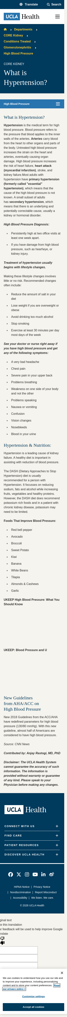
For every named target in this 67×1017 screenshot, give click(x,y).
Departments (23, 29)
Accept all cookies (33, 1007)
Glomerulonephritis (17, 47)
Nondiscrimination (20, 892)
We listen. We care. (42, 897)
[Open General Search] (54, 4)
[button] (29, 4)
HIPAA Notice (22, 886)
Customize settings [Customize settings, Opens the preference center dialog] (33, 996)
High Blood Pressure (18, 53)
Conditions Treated (17, 41)
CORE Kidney (13, 35)
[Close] (62, 973)
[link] (11, 874)
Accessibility (20, 897)
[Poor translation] (2, 940)
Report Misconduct (46, 892)
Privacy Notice (42, 886)
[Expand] (57, 826)
